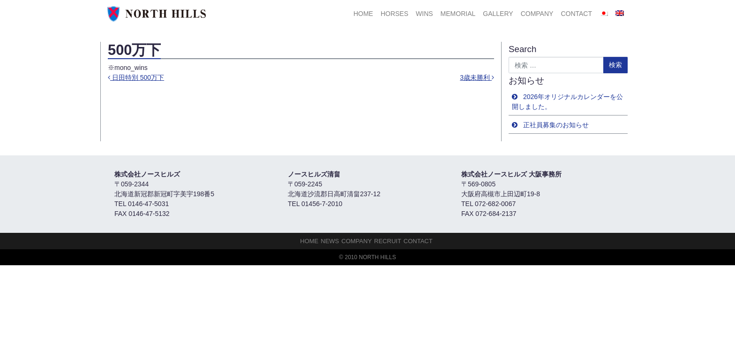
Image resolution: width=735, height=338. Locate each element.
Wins (424, 13)
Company (537, 13)
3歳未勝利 (477, 77)
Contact (576, 13)
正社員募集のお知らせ (556, 125)
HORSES (394, 13)
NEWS (330, 241)
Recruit (387, 241)
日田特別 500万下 (136, 77)
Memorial (458, 13)
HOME (363, 13)
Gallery (498, 13)
